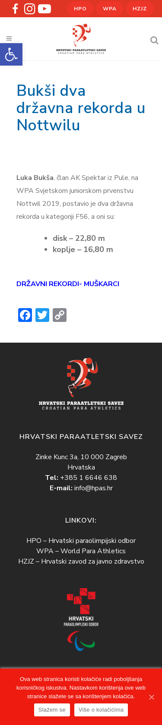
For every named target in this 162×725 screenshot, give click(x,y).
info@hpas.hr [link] (93, 488)
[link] (11, 54)
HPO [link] (80, 8)
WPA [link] (110, 8)
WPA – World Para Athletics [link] (81, 551)
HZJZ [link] (140, 8)
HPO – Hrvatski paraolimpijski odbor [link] (81, 540)
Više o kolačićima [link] (101, 709)
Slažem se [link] (52, 709)
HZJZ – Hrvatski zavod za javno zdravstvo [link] (81, 561)
